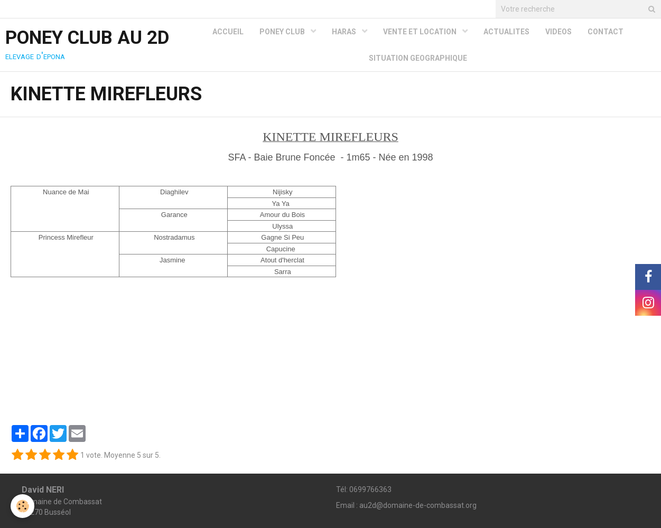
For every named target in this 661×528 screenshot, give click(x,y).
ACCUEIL (228, 31)
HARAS (345, 31)
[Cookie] (22, 506)
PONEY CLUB (282, 31)
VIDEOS (558, 31)
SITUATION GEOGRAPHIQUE (418, 58)
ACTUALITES (506, 31)
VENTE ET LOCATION (420, 31)
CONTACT (605, 31)
